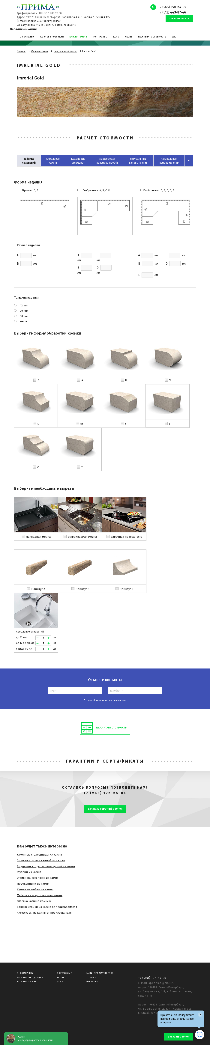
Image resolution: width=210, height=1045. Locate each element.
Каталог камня (39, 51)
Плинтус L (126, 589)
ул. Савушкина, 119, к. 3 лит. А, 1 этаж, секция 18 (46, 25)
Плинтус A (38, 589)
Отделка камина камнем (34, 901)
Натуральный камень (65, 51)
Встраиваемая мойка (82, 536)
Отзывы (91, 977)
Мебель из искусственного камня (39, 895)
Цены (60, 982)
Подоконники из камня (33, 883)
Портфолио (65, 973)
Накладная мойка (38, 536)
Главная (21, 51)
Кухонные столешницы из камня (39, 854)
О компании (25, 973)
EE (81, 423)
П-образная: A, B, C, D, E (158, 190)
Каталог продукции (30, 977)
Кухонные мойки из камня (35, 889)
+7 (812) (172, 12)
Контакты (92, 982)
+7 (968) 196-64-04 (105, 793)
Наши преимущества (100, 973)
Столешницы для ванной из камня (41, 860)
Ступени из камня (29, 872)
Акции (61, 977)
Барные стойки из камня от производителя (47, 907)
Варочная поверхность (126, 536)
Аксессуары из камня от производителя (44, 912)
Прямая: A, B (30, 190)
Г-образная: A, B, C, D (96, 190)
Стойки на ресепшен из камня (37, 878)
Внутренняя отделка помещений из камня (46, 866)
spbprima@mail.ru (161, 983)
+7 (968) (172, 7)
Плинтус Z (82, 589)
